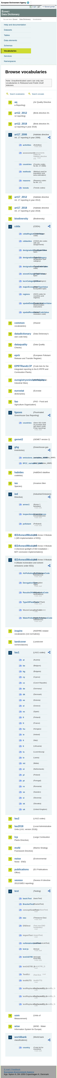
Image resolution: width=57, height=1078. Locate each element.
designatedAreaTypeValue (28, 250)
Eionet (15, 19)
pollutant (27, 524)
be (24, 666)
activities (27, 145)
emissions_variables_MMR (28, 458)
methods (27, 171)
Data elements (10, 40)
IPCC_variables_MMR (28, 463)
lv (23, 758)
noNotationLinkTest (28, 943)
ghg (16, 447)
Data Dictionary (25, 19)
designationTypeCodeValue (28, 266)
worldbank (20, 1037)
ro (24, 786)
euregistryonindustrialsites (23, 380)
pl (23, 775)
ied (16, 494)
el (23, 706)
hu (24, 729)
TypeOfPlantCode (28, 602)
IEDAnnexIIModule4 (23, 559)
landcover (20, 641)
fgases (18, 412)
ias (16, 483)
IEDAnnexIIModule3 (23, 546)
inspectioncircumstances (28, 514)
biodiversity (21, 218)
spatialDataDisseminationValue (28, 303)
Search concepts (38, 94)
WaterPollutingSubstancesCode (28, 618)
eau (24, 918)
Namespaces (10, 61)
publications (21, 869)
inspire (18, 631)
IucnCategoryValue (28, 281)
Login (34, 7)
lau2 (16, 818)
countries (27, 164)
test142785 (28, 957)
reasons (26, 180)
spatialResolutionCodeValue (28, 312)
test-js (26, 949)
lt (23, 746)
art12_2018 (20, 123)
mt (24, 763)
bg (24, 671)
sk (24, 803)
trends (26, 188)
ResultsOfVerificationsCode (28, 592)
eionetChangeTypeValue (28, 274)
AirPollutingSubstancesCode (28, 573)
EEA (16, 2)
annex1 (26, 504)
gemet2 (18, 439)
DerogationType (28, 583)
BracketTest (28, 904)
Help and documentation (15, 25)
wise (17, 1026)
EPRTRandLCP (23, 366)
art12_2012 (20, 113)
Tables (7, 35)
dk (24, 694)
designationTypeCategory (28, 257)
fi (23, 717)
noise (17, 858)
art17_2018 (20, 208)
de (24, 688)
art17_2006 (20, 134)
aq (15, 102)
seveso (18, 880)
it (23, 740)
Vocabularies (10, 51)
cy (24, 677)
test (16, 891)
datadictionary (22, 333)
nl (23, 769)
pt (24, 780)
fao (16, 401)
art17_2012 (20, 197)
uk (24, 809)
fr (23, 723)
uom (17, 1015)
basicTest (27, 898)
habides (19, 472)
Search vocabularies (17, 94)
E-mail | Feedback (12, 1069)
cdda (17, 226)
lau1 (16, 652)
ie (23, 734)
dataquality (20, 344)
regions (26, 294)
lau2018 (18, 826)
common (19, 323)
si (23, 798)
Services (8, 56)
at (23, 660)
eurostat (19, 390)
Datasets (8, 30)
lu (23, 752)
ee (24, 700)
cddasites (27, 241)
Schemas (8, 45)
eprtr (17, 355)
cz (24, 683)
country (26, 1047)
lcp (16, 837)
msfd (17, 848)
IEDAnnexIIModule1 (23, 535)
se (24, 792)
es (24, 711)
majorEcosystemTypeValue (28, 287)
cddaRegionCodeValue (28, 234)
